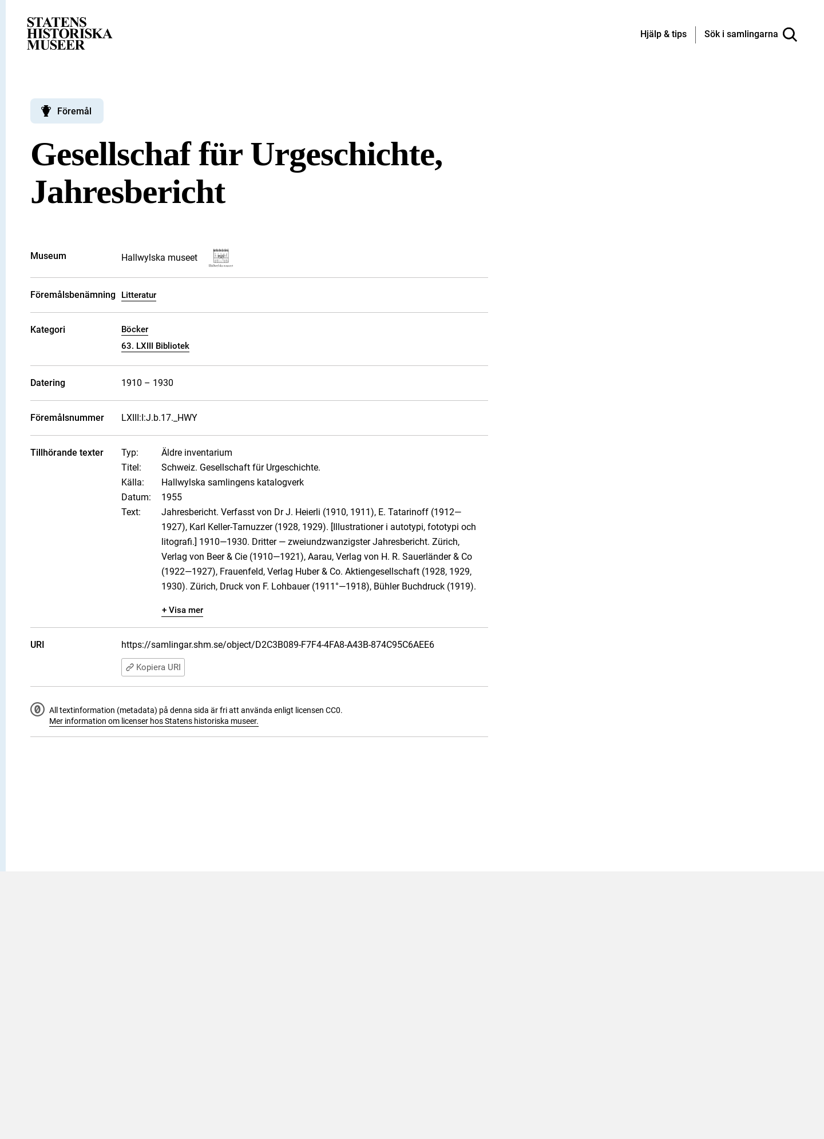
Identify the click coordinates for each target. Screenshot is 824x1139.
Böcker (134, 329)
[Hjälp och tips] (663, 35)
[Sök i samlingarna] (750, 34)
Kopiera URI (153, 667)
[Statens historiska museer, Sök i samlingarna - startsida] (70, 33)
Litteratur (138, 295)
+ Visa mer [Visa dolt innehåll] (182, 610)
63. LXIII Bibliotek (155, 346)
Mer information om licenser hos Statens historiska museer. (154, 721)
